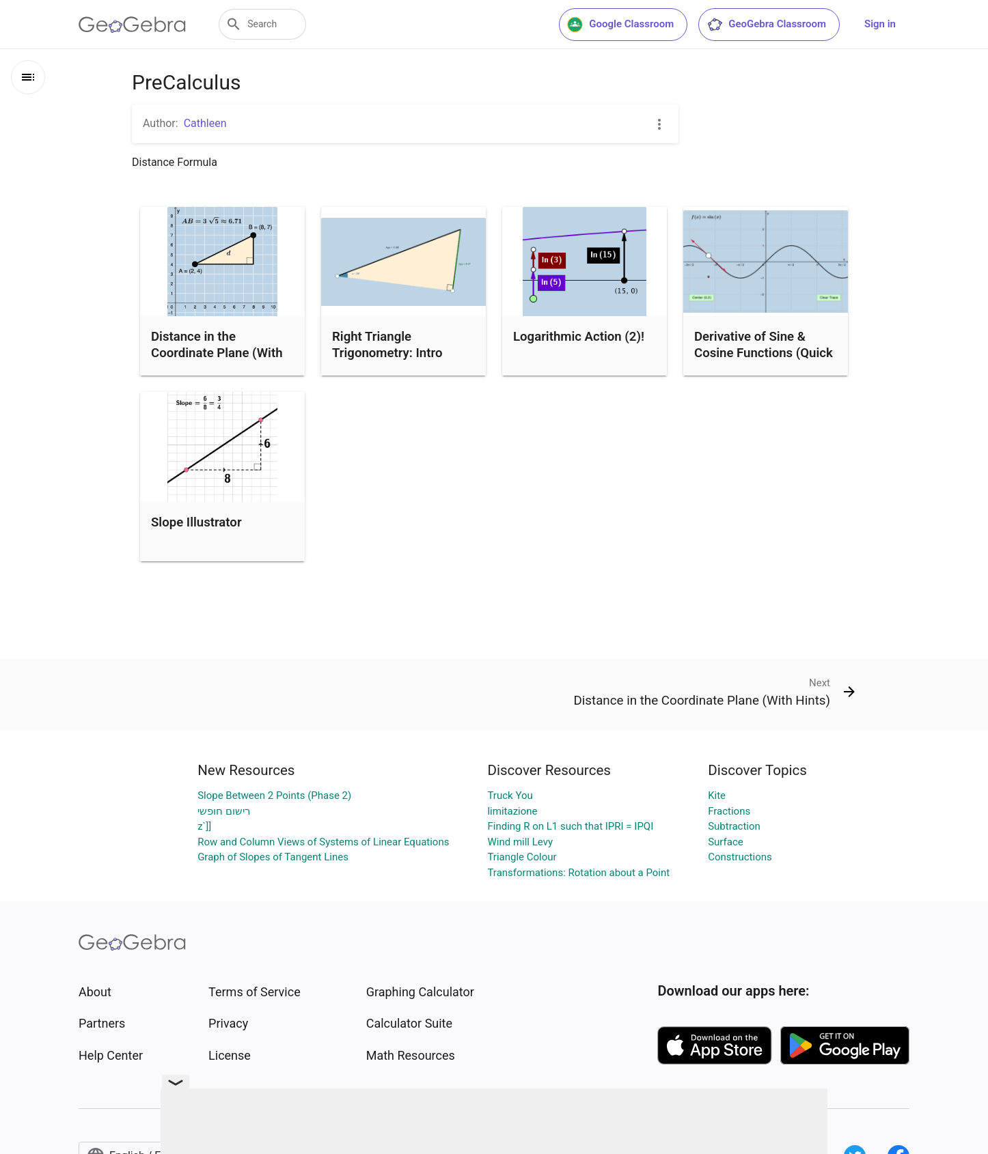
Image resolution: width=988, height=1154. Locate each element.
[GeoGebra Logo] (132, 24)
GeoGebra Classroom (766, 24)
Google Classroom (620, 24)
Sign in (880, 24)
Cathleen (205, 123)
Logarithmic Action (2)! (578, 336)
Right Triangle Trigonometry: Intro (387, 345)
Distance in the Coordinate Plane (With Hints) (217, 353)
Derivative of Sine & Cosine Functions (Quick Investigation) (763, 353)
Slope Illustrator (196, 522)
